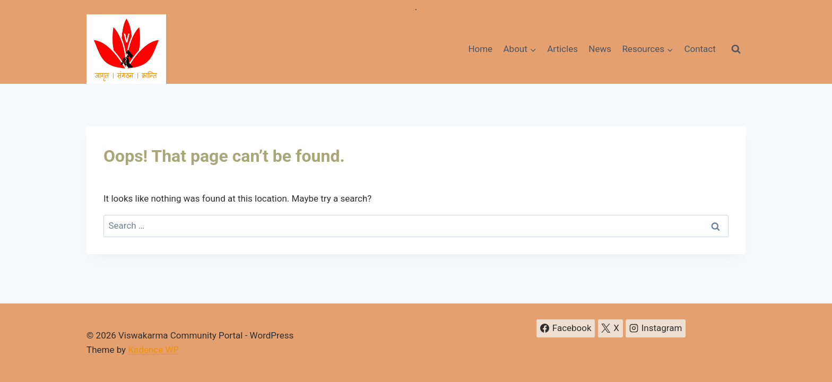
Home (480, 49)
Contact (699, 49)
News (599, 49)
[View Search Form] (736, 49)
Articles (562, 49)
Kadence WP (153, 349)
